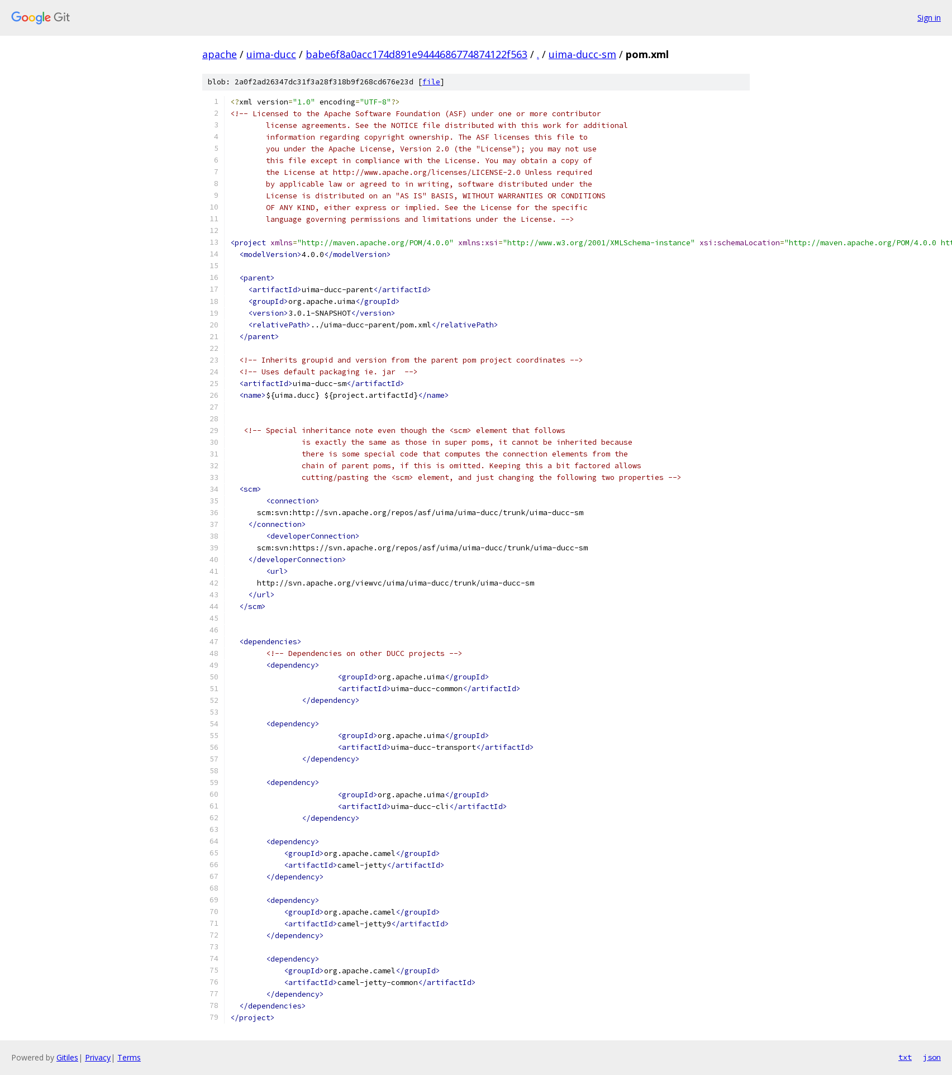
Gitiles (67, 1057)
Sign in (929, 17)
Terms (129, 1057)
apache (219, 54)
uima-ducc (271, 54)
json (932, 1057)
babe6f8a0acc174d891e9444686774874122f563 (416, 54)
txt (905, 1057)
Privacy (98, 1057)
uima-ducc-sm (582, 54)
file (431, 82)
